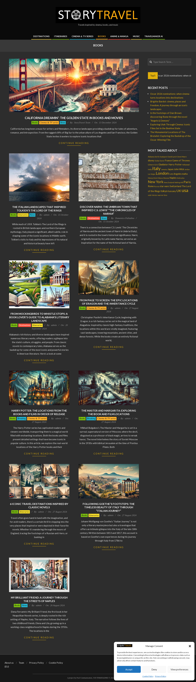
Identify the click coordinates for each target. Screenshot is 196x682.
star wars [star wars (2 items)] (164, 186)
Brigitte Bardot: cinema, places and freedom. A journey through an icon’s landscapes (168, 105)
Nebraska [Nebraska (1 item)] (180, 178)
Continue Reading (74, 143)
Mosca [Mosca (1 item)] (160, 178)
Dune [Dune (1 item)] (162, 161)
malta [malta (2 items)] (185, 173)
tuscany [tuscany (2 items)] (172, 191)
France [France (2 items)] (168, 160)
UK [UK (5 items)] (178, 191)
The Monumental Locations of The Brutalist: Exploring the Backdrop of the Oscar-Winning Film (170, 136)
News (62, 122)
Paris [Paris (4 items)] (187, 182)
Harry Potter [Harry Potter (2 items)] (175, 164)
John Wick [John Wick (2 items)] (179, 169)
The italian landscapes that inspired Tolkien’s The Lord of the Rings (39, 208)
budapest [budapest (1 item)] (163, 157)
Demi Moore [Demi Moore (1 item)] (182, 157)
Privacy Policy (160, 676)
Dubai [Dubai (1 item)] (157, 161)
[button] (189, 646)
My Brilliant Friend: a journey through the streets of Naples (39, 599)
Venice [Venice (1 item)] (154, 195)
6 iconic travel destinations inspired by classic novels (39, 505)
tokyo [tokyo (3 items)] (164, 191)
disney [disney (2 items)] (151, 160)
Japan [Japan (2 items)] (170, 169)
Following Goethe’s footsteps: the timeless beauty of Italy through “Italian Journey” (109, 507)
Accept (128, 669)
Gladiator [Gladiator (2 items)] (163, 164)
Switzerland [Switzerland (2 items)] (175, 186)
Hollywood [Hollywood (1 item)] (186, 165)
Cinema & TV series (49, 122)
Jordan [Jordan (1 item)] (187, 169)
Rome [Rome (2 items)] (151, 186)
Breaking (21, 418)
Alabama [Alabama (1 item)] (151, 157)
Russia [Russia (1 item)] (156, 186)
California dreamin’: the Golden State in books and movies (74, 118)
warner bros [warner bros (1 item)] (162, 195)
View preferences (179, 669)
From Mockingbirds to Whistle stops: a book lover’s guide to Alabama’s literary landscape (39, 317)
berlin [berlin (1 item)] (157, 157)
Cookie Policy (147, 676)
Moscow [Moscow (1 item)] (166, 178)
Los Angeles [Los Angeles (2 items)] (175, 173)
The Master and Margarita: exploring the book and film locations (108, 412)
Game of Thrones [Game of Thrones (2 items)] (181, 160)
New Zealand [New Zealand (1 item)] (169, 182)
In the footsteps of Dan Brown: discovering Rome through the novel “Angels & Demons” (168, 117)
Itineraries (23, 215)
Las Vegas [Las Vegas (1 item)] (151, 174)
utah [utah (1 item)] (150, 195)
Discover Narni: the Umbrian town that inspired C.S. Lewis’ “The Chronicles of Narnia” (108, 210)
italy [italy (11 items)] (156, 168)
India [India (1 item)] (150, 169)
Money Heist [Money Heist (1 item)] (153, 178)
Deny (154, 669)
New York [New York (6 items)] (155, 182)
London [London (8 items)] (162, 173)
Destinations (93, 218)
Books (35, 122)
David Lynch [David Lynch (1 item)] (172, 157)
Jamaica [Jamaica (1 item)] (164, 169)
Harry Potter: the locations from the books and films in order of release (39, 412)
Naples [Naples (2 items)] (173, 177)
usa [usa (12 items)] (185, 190)
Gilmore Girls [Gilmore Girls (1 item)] (153, 165)
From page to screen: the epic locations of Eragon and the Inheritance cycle (109, 302)
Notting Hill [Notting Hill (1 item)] (179, 182)
